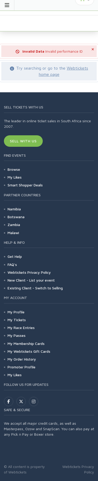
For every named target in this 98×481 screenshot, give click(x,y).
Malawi (13, 232)
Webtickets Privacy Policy (29, 272)
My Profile (16, 312)
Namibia (14, 209)
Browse (14, 169)
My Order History (22, 359)
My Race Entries (21, 327)
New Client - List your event (31, 280)
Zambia (14, 224)
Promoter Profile (21, 367)
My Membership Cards (26, 343)
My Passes (17, 335)
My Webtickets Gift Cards (29, 351)
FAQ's (12, 264)
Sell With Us (23, 141)
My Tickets (17, 320)
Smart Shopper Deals (25, 185)
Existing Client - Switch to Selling (35, 288)
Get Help (15, 256)
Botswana (16, 217)
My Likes (15, 177)
